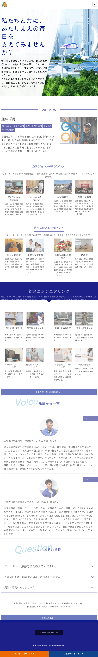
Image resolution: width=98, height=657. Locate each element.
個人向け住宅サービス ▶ (24, 654)
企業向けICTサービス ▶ (73, 654)
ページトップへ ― (49, 639)
